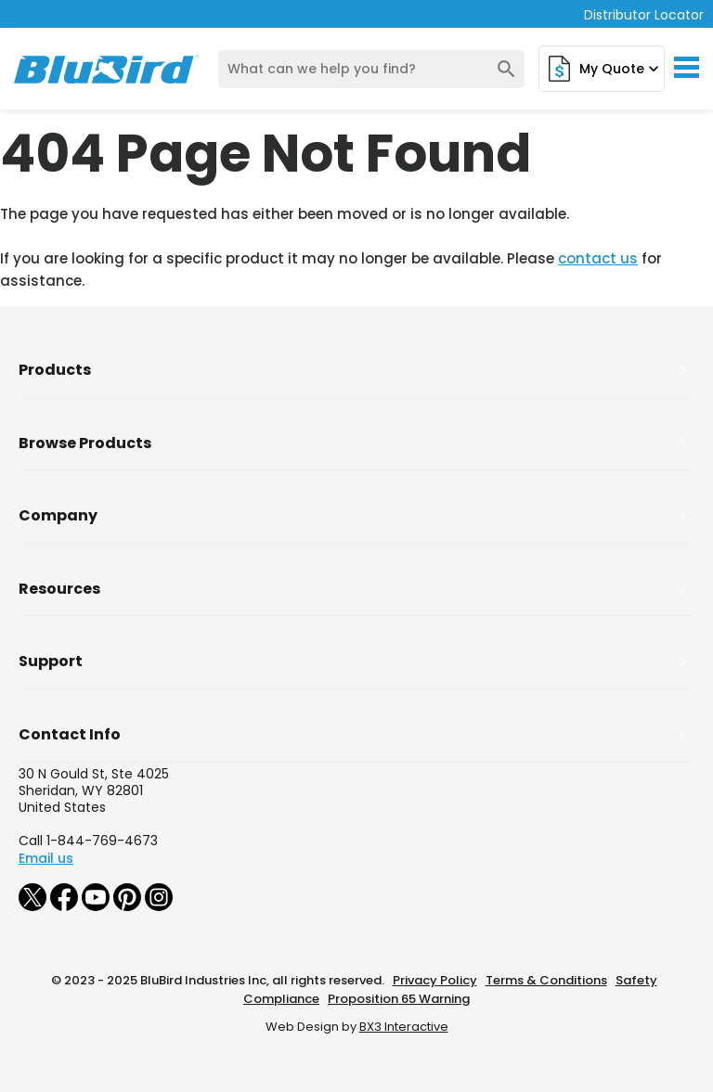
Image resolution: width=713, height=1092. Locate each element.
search (506, 69)
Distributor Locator (644, 15)
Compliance (281, 999)
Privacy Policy (435, 980)
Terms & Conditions (546, 980)
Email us (46, 858)
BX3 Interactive (403, 1026)
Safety (636, 980)
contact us (598, 258)
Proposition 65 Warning (399, 999)
